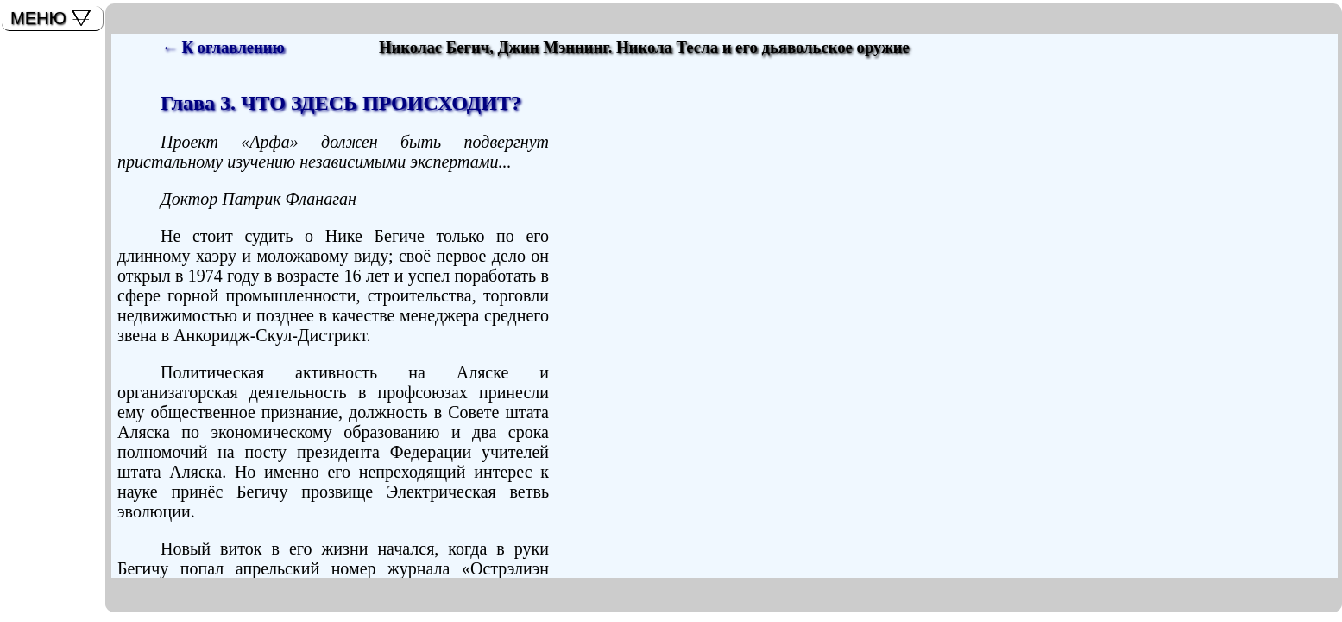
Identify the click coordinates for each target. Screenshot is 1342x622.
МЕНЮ (38, 18)
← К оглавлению (223, 47)
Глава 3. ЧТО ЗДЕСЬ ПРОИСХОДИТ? (341, 103)
